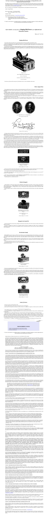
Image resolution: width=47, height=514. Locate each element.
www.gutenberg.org (29, 509)
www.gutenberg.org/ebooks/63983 (20, 15)
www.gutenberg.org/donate (9, 492)
